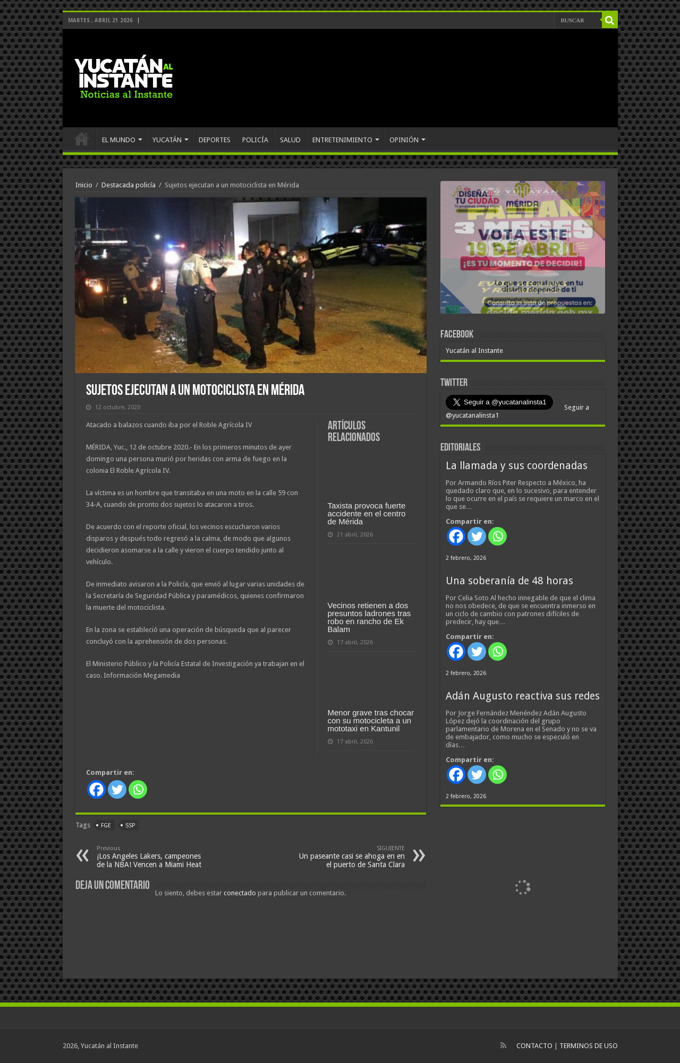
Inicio (83, 185)
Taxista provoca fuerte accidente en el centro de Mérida (367, 513)
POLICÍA (255, 140)
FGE (106, 825)
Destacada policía (128, 185)
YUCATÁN (167, 140)
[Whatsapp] (138, 789)
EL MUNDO (118, 140)
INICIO (82, 138)
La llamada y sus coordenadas (517, 466)
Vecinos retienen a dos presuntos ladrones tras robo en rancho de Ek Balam (369, 617)
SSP (130, 825)
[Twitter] (117, 789)
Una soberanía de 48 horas (509, 581)
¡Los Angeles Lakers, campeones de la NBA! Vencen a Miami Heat (151, 857)
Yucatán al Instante (474, 351)
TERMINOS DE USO (588, 1046)
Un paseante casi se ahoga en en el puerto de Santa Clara (350, 857)
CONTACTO (534, 1046)
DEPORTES (215, 140)
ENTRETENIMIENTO (342, 140)
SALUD (290, 140)
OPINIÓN (404, 140)
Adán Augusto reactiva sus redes (523, 696)
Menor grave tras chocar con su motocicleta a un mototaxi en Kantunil (371, 720)
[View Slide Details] (522, 249)
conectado (240, 893)
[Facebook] (96, 789)
